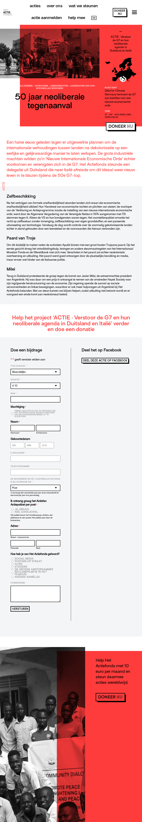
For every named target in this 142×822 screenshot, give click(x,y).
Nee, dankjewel (26, 512)
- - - (49, 87)
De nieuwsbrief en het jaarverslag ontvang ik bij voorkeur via (35, 480)
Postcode (14, 548)
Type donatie (19, 366)
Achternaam (41, 433)
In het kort (111, 88)
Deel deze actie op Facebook (105, 360)
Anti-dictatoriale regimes (18, 86)
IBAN (14, 393)
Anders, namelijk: (27, 577)
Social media (24, 559)
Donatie (16, 379)
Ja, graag (22, 509)
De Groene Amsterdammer (34, 569)
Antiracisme (41, 86)
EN (94, 18)
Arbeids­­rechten (59, 86)
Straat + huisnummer (20, 537)
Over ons (54, 5)
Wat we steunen (83, 5)
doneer (119, 12)
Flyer (18, 564)
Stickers (21, 567)
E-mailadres (18, 452)
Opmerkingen (18, 583)
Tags (107, 111)
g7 (106, 114)
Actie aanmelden (46, 17)
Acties (35, 5)
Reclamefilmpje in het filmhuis (31, 573)
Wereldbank (111, 117)
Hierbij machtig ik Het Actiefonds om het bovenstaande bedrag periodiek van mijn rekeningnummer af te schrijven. (34, 413)
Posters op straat (28, 561)
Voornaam (15, 433)
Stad (38, 548)
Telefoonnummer (20, 466)
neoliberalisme (123, 114)
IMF (111, 114)
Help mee (76, 17)
